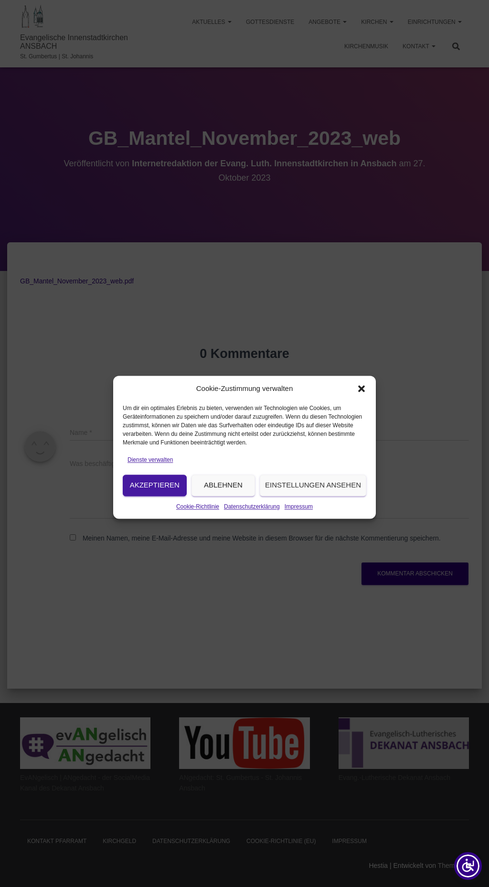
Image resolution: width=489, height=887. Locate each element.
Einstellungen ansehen (313, 502)
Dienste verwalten (150, 476)
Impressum (299, 523)
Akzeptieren (155, 502)
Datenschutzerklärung (252, 523)
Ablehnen (223, 502)
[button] (361, 405)
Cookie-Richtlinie (197, 523)
